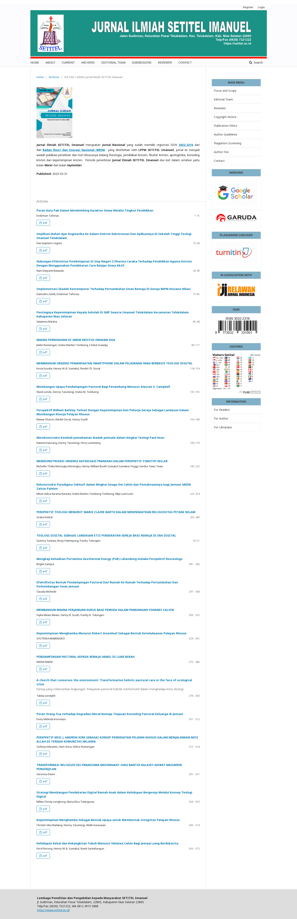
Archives (54, 77)
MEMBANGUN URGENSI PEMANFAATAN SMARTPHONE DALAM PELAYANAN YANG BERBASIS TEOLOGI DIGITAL (114, 363)
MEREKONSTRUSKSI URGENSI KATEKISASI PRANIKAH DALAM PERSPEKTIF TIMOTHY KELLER (102, 461)
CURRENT (68, 62)
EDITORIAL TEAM (113, 62)
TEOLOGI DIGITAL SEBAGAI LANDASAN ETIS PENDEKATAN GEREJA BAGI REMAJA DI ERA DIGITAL (106, 535)
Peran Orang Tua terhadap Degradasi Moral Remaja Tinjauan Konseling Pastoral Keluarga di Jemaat (109, 714)
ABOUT (50, 62)
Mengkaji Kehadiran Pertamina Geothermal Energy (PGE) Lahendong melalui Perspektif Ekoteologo (109, 559)
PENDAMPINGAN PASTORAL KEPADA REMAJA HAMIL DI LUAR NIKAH (85, 657)
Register (248, 7)
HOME (34, 62)
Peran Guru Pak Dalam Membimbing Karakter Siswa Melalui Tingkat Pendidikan (94, 210)
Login (261, 7)
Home (40, 77)
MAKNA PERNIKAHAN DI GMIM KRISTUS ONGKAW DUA (75, 340)
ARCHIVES (88, 62)
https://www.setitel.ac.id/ (53, 910)
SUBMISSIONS (141, 62)
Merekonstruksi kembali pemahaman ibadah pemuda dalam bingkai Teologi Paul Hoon (100, 438)
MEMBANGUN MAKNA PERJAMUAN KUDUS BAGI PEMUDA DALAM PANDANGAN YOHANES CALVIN (105, 610)
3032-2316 (186, 145)
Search (258, 62)
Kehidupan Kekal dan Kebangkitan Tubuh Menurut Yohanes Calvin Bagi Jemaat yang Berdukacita (107, 843)
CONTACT (185, 62)
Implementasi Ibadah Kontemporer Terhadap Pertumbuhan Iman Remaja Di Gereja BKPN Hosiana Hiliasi (113, 289)
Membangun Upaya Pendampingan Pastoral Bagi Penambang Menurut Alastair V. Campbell (103, 387)
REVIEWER (165, 62)
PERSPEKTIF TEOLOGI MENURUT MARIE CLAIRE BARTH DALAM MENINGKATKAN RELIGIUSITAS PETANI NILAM (115, 512)
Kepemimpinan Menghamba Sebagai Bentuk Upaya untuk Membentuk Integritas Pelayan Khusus (108, 820)
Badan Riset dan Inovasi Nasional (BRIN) (74, 150)
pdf (44, 223)
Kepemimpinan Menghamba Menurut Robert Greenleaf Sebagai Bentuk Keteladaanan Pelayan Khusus (111, 633)
